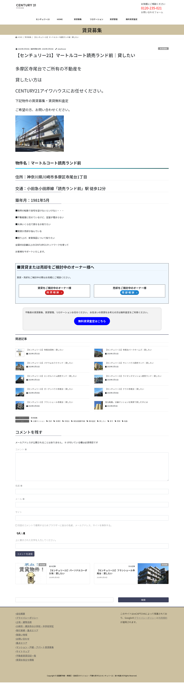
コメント (21, 449)
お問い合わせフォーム (152, 12)
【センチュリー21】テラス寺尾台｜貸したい (124, 389)
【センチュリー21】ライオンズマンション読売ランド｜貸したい (133, 376)
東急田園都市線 (79, 421)
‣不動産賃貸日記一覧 (25, 655)
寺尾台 (67, 421)
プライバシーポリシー (145, 617)
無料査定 (92, 421)
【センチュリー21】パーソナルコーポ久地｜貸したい (68, 572)
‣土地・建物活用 (23, 622)
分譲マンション (39, 421)
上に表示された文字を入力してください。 (36, 540)
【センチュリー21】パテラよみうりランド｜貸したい (49, 362)
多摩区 (58, 421)
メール (20, 499)
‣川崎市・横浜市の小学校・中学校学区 (34, 626)
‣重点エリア (21, 643)
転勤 (126, 421)
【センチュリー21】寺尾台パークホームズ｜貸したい (128, 349)
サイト (18, 512)
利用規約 (162, 617)
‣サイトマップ (22, 651)
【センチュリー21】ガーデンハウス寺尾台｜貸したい (49, 389)
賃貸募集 (163, 48)
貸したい (102, 421)
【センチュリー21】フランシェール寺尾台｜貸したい (49, 402)
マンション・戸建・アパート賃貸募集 (35, 647)
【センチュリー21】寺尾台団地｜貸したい (44, 349)
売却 (50, 421)
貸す (111, 421)
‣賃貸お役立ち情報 (24, 659)
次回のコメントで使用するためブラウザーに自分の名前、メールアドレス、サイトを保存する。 (65, 525)
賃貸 (118, 421)
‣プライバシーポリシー (26, 617)
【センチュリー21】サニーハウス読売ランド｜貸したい (129, 362)
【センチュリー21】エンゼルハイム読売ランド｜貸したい (51, 376)
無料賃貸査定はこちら (92, 321)
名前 (19, 485)
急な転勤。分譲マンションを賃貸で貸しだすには (126, 402)
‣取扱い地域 (21, 634)
